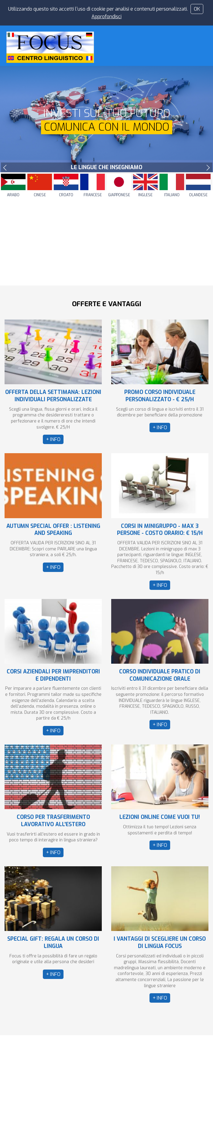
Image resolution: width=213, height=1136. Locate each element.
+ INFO (53, 439)
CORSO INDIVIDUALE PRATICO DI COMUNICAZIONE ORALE (159, 675)
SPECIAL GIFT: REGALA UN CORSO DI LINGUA (53, 942)
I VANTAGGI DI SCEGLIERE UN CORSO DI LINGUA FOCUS (160, 942)
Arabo (13, 195)
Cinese (40, 195)
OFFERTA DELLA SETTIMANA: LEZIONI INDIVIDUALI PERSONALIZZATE (53, 395)
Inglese (145, 195)
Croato (66, 195)
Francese (93, 195)
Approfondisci (106, 16)
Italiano (172, 195)
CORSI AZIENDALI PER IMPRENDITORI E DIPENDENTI (53, 675)
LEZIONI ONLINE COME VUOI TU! (159, 817)
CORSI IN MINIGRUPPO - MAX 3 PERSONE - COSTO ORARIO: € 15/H (160, 529)
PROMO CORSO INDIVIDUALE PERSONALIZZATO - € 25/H (159, 395)
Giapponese (119, 195)
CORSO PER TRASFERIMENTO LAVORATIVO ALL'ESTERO (53, 820)
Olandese (198, 195)
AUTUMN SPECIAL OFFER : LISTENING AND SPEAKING (53, 529)
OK (197, 9)
